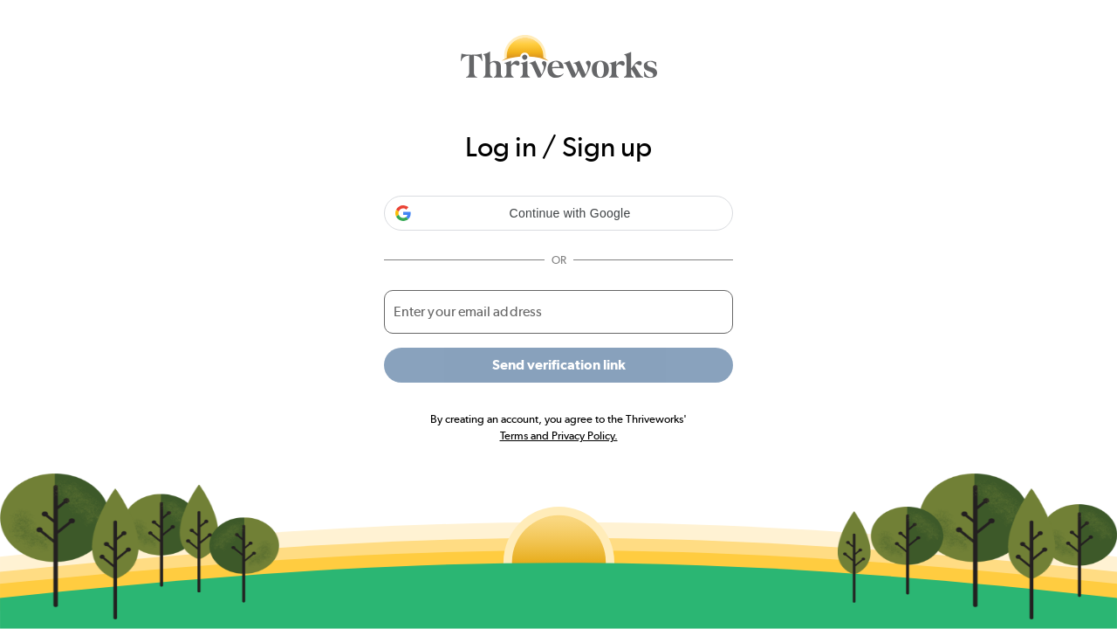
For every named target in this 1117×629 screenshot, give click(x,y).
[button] (558, 213)
